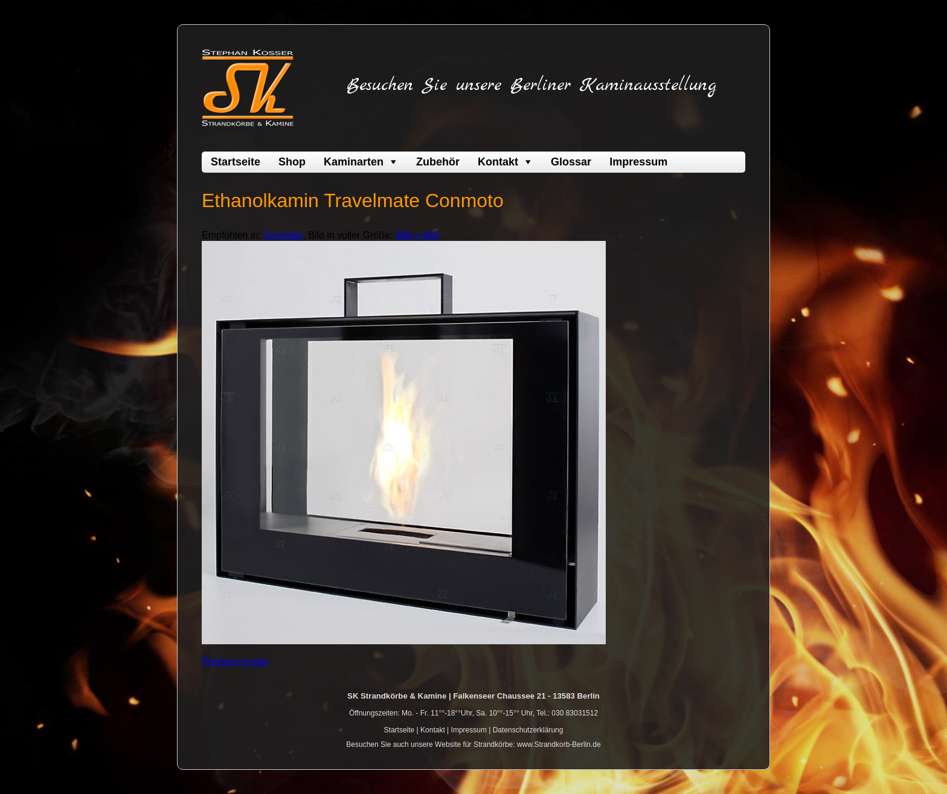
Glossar (571, 162)
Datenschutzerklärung (528, 730)
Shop (292, 162)
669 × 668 (417, 235)
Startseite (235, 162)
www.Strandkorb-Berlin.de (559, 744)
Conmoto (283, 235)
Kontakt (498, 162)
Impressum (638, 162)
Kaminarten (354, 162)
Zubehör (438, 162)
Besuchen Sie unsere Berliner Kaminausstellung (531, 85)
